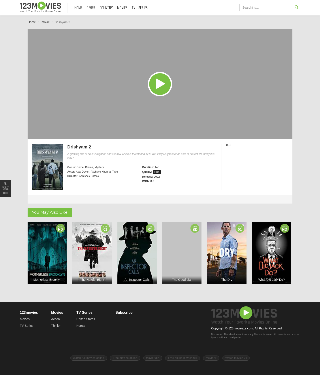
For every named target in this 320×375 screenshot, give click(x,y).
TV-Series (26, 325)
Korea (80, 325)
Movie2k (211, 358)
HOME (78, 7)
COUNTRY (106, 7)
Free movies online (125, 358)
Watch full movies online (88, 358)
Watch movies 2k (236, 358)
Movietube (152, 358)
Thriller (56, 325)
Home (32, 22)
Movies (25, 319)
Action (55, 319)
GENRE (91, 7)
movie (45, 22)
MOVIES (122, 7)
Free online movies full (182, 358)
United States (85, 319)
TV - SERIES (139, 7)
